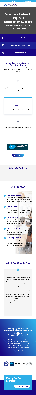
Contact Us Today (22, 386)
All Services (18, 155)
